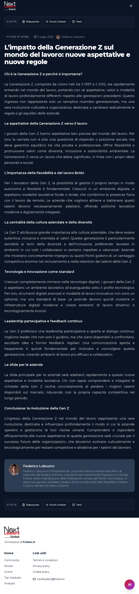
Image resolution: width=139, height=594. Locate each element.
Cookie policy (41, 571)
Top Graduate (12, 577)
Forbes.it (29, 542)
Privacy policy (41, 566)
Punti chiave (55, 21)
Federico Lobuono (70, 37)
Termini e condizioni (45, 560)
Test (77, 21)
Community (12, 560)
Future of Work (18, 36)
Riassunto (30, 21)
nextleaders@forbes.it (49, 579)
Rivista (8, 566)
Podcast (9, 583)
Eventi (8, 571)
